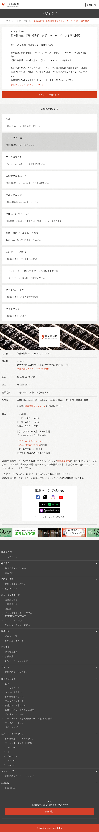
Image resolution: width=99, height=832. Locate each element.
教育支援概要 (11, 652)
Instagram (12, 756)
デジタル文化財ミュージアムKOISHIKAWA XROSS (18, 614)
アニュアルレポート (14, 701)
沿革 (7, 684)
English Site (10, 788)
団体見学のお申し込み (15, 705)
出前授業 (9, 656)
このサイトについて (14, 714)
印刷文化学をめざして (15, 584)
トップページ (8, 21)
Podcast (11, 765)
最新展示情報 (63, 461)
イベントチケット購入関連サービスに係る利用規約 (28, 719)
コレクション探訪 (13, 621)
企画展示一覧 (11, 604)
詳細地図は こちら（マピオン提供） (33, 369)
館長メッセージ (12, 589)
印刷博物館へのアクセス (16, 672)
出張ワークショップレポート (18, 661)
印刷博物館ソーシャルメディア (19, 739)
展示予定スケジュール (35, 406)
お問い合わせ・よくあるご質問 (19, 710)
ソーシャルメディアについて (49, 517)
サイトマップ (11, 727)
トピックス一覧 (24, 21)
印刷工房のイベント (14, 641)
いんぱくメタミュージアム (17, 625)
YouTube (12, 761)
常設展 (8, 609)
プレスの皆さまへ (13, 692)
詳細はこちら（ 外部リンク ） (27, 85)
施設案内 (9, 573)
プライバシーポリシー (15, 723)
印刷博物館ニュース (14, 697)
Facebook (12, 747)
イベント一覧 (11, 636)
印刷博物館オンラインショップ (19, 776)
